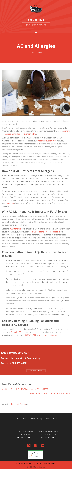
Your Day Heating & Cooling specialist (45, 232)
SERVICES (25, 418)
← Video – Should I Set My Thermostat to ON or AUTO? (25, 389)
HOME (16, 418)
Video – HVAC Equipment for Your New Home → (50, 393)
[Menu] (36, 32)
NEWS (55, 418)
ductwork (10, 203)
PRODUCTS (36, 418)
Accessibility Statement (46, 463)
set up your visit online (48, 335)
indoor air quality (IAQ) (46, 141)
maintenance (15, 229)
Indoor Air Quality (18, 404)
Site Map (32, 463)
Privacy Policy (21, 463)
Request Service (36, 25)
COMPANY (47, 418)
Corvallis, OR (16, 332)
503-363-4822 (36, 19)
